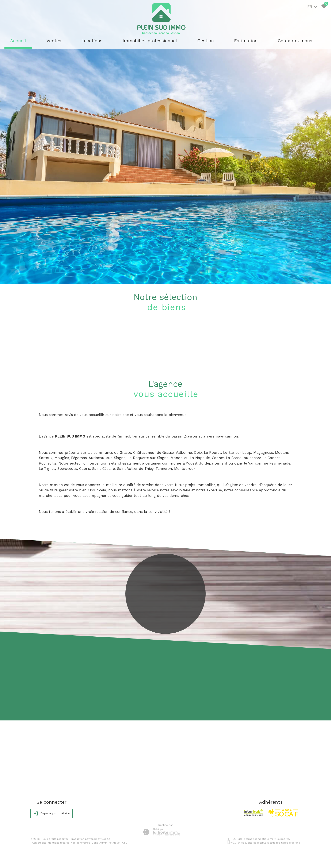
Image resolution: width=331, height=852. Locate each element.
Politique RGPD (118, 842)
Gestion (205, 40)
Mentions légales (58, 842)
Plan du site (38, 842)
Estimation (246, 40)
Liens (94, 842)
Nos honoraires (80, 842)
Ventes (53, 40)
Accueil (18, 40)
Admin (103, 842)
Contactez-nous (295, 40)
